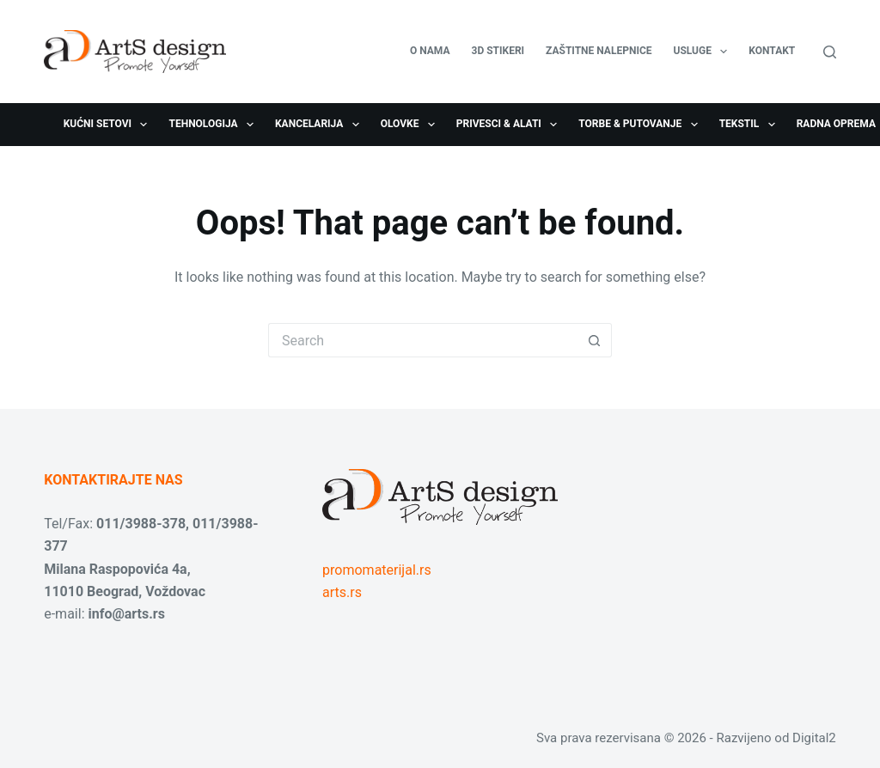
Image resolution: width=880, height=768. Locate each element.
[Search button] (595, 340)
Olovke (411, 124)
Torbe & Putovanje (641, 124)
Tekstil (750, 124)
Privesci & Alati (510, 124)
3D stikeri (498, 51)
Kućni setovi (109, 124)
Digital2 (814, 738)
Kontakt (772, 51)
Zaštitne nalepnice (598, 51)
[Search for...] (423, 340)
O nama (430, 51)
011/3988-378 (141, 523)
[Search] (829, 52)
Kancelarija (320, 124)
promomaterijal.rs (376, 570)
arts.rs (342, 592)
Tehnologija (214, 124)
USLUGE (704, 51)
